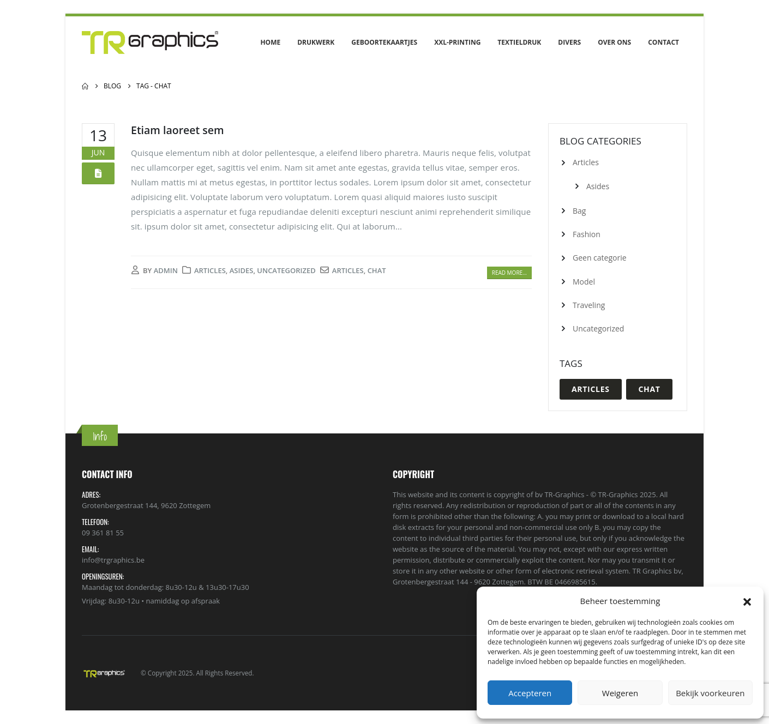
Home (270, 42)
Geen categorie (600, 257)
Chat (377, 270)
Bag (579, 211)
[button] (747, 600)
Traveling (589, 305)
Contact (663, 42)
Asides (242, 270)
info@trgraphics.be (113, 560)
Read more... (509, 272)
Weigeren (620, 692)
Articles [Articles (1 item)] (591, 389)
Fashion (586, 234)
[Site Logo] (150, 42)
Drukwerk (315, 42)
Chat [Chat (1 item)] (649, 389)
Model (584, 281)
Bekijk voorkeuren (710, 692)
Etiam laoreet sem (177, 130)
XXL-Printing (457, 42)
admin (166, 270)
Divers (569, 42)
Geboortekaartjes (384, 42)
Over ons (614, 42)
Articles (210, 270)
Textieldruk (519, 42)
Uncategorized (286, 270)
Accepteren (529, 692)
